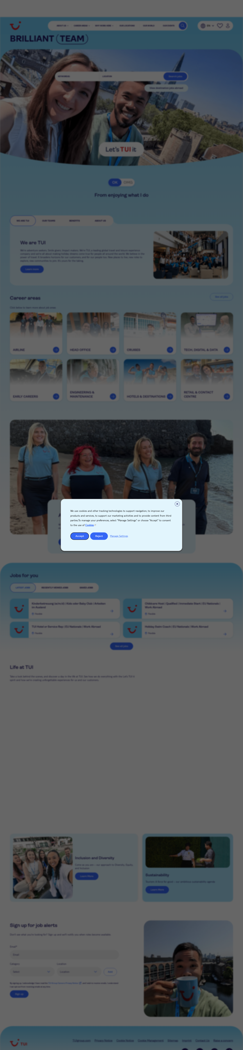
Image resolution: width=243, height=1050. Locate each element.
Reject (99, 536)
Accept (79, 536)
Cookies (89, 525)
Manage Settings (119, 536)
